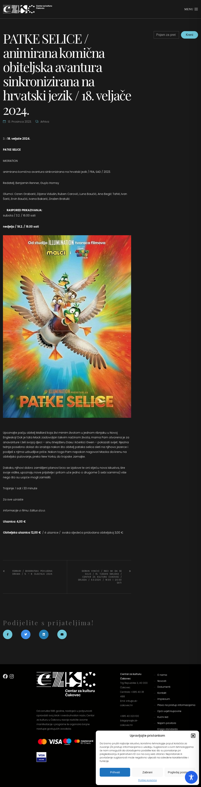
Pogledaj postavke (180, 772)
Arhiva (44, 122)
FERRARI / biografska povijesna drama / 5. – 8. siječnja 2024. (32, 572)
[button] (193, 736)
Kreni (189, 34)
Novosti (161, 681)
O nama (162, 675)
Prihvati (115, 772)
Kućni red (162, 717)
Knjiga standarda (167, 729)
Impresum (163, 699)
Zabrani (148, 772)
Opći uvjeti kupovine (169, 711)
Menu (191, 9)
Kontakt (161, 693)
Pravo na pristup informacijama (176, 705)
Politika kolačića (147, 780)
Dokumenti (163, 686)
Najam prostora (166, 723)
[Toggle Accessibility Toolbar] (191, 777)
